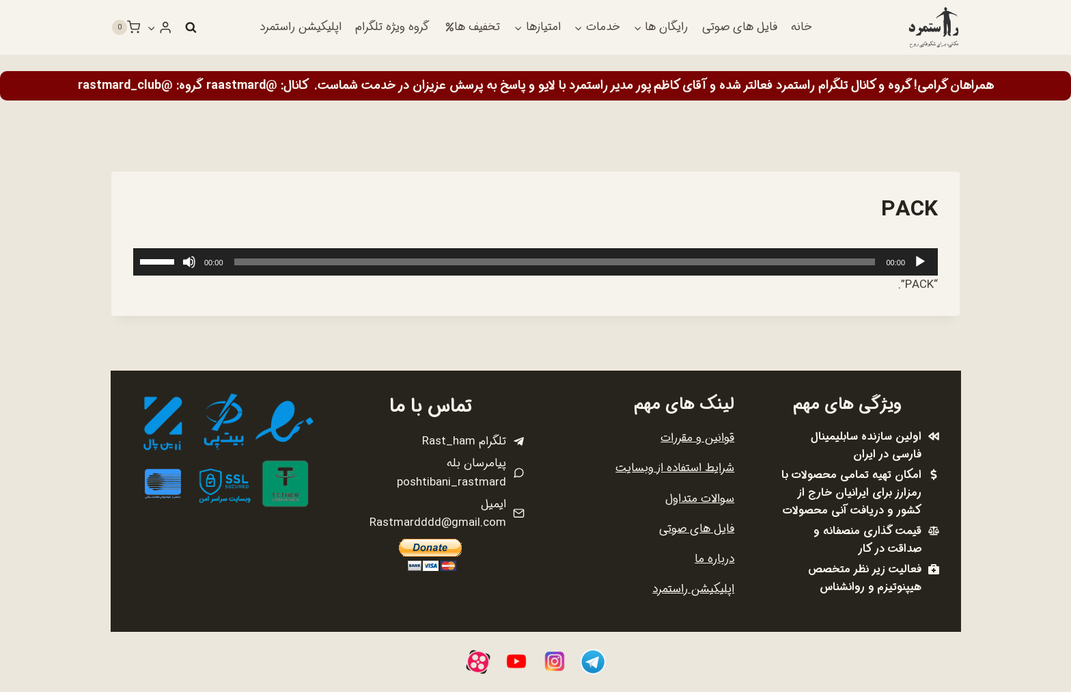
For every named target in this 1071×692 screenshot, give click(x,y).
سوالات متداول (699, 499)
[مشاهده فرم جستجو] (190, 27)
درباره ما (714, 559)
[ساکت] (189, 262)
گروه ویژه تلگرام (392, 27)
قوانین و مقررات (697, 438)
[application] (535, 262)
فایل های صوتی (739, 27)
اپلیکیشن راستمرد (301, 27)
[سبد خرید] (125, 27)
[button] (151, 27)
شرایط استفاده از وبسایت (674, 468)
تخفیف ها (472, 27)
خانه (801, 27)
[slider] (555, 261)
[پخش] (920, 262)
